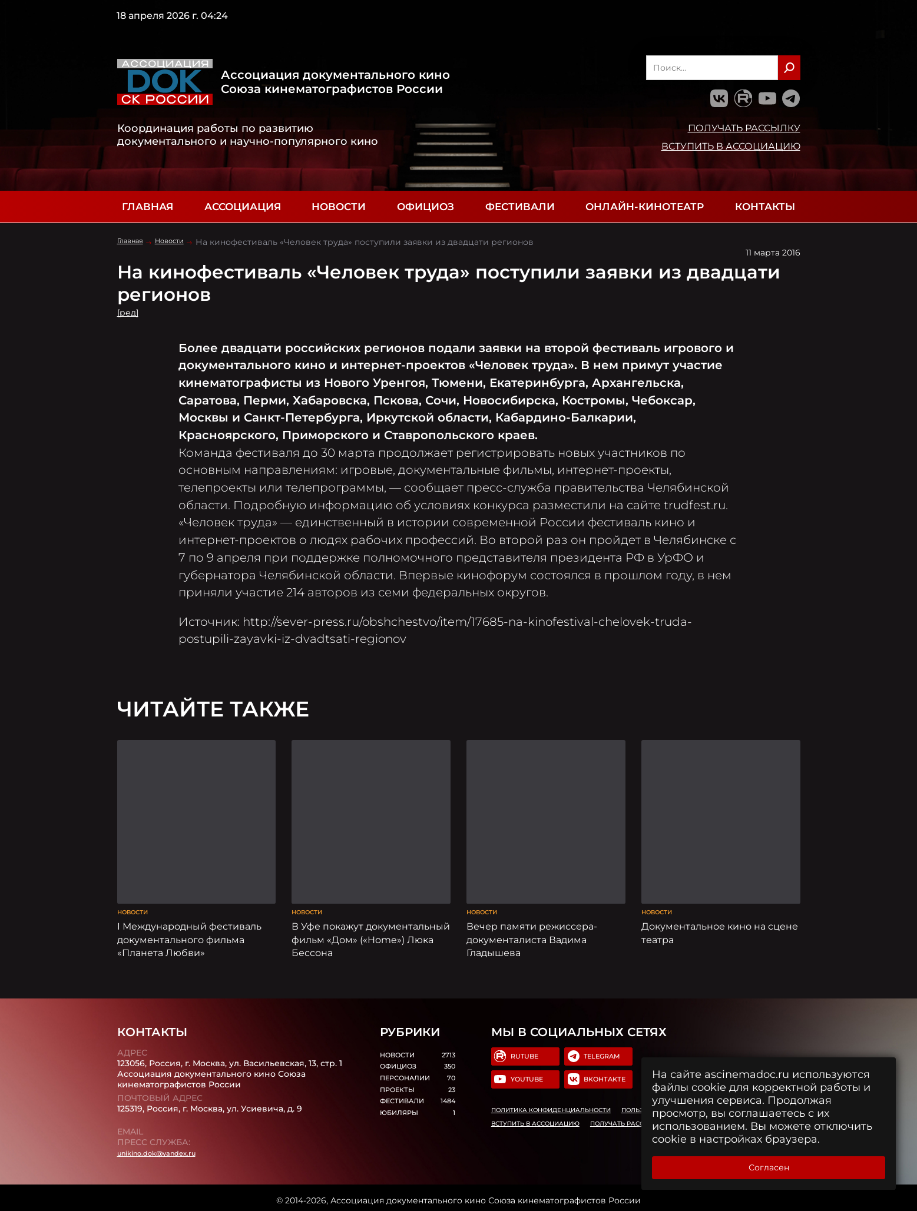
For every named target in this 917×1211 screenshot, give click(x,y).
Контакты (765, 207)
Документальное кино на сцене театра (719, 916)
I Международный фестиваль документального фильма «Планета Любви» (189, 923)
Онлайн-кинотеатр (644, 207)
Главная (147, 207)
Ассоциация (242, 207)
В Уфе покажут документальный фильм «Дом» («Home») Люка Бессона (371, 923)
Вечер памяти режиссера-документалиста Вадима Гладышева (531, 923)
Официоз (425, 207)
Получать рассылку (744, 128)
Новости (339, 207)
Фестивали (520, 207)
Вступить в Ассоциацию (730, 146)
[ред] (131, 312)
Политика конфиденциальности (550, 1102)
